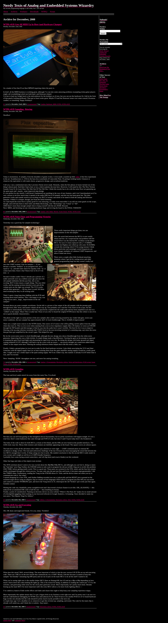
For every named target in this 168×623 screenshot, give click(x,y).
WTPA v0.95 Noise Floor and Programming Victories (27, 217)
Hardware (49, 104)
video (78, 177)
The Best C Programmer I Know (104, 89)
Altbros (42, 500)
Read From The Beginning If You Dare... (105, 69)
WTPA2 (44, 12)
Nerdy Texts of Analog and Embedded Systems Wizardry (105, 53)
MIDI (54, 104)
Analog (43, 104)
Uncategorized (32, 104)
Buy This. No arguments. (104, 81)
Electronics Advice (62, 362)
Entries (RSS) (7, 620)
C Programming (51, 362)
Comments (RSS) (20, 620)
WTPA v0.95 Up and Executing (17, 505)
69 (4, 500)
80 (4, 211)
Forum (52, 12)
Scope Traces (63, 211)
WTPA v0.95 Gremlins (13, 369)
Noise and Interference (75, 362)
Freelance (23, 12)
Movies (56, 211)
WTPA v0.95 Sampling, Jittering (17, 109)
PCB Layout (87, 362)
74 (4, 362)
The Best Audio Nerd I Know (104, 85)
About (5, 12)
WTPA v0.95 (66, 104)
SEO (69, 500)
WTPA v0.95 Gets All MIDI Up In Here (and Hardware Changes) (32, 24)
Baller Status (103, 79)
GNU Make (49, 211)
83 (4, 104)
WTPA (59, 104)
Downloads (34, 12)
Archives (14, 12)
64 (4, 607)
